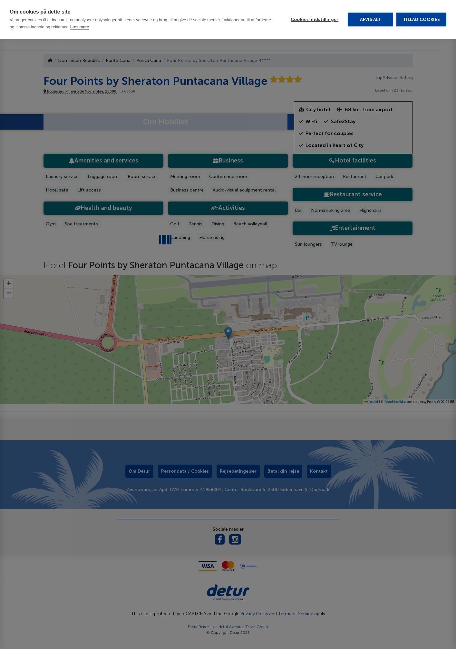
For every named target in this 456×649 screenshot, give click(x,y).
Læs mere (79, 27)
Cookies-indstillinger (314, 19)
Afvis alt (371, 19)
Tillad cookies (421, 19)
